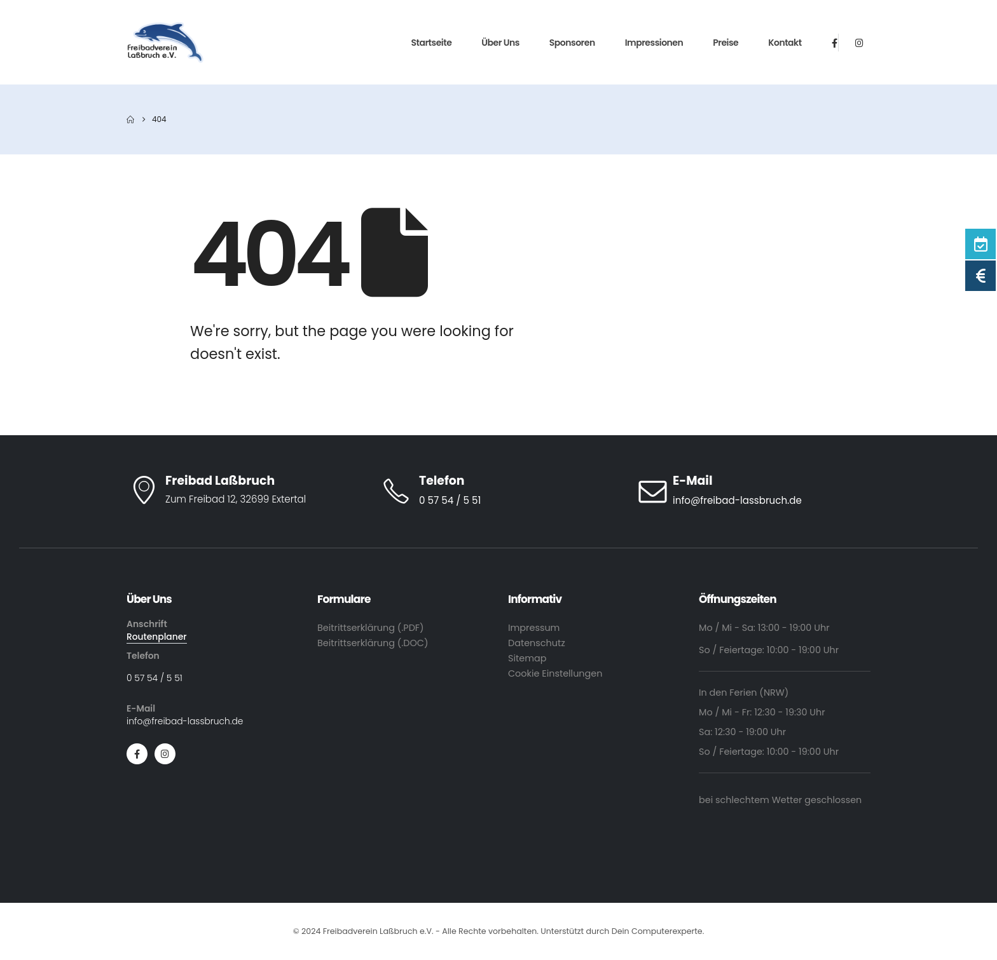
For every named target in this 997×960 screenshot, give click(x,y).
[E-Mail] (752, 491)
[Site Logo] (166, 43)
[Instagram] (859, 42)
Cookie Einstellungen (555, 673)
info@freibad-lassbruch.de (185, 721)
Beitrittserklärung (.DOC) (372, 643)
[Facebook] (834, 42)
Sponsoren (572, 42)
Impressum (534, 627)
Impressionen (654, 42)
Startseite (431, 42)
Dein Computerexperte (657, 931)
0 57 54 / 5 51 (154, 678)
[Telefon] (498, 491)
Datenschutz (536, 643)
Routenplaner (157, 636)
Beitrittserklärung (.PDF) (370, 627)
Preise (725, 42)
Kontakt (785, 42)
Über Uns (500, 42)
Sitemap (527, 658)
